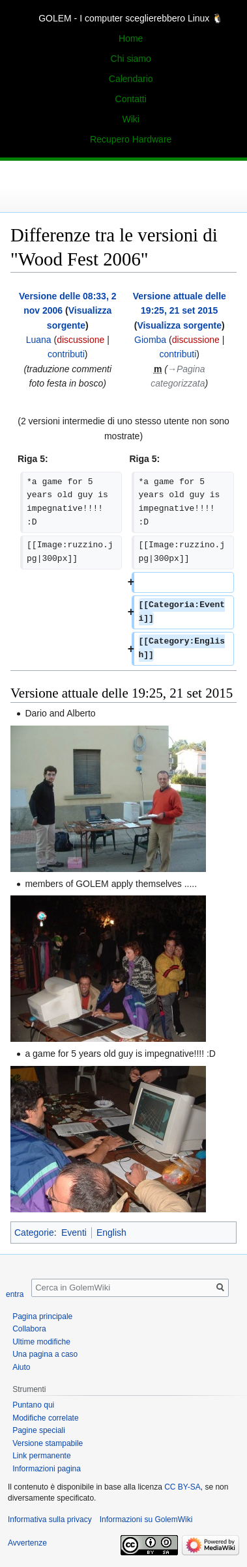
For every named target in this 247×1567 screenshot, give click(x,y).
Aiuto (21, 1367)
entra (14, 1294)
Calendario (131, 79)
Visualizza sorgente (179, 325)
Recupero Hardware (130, 139)
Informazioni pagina (46, 1468)
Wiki (130, 119)
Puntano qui (33, 1405)
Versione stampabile (47, 1443)
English (111, 1232)
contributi (66, 354)
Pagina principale (42, 1316)
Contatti (131, 99)
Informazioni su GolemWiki (146, 1519)
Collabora (29, 1328)
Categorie (34, 1232)
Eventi (74, 1232)
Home (131, 38)
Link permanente (41, 1455)
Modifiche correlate (45, 1418)
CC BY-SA (182, 1487)
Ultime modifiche (41, 1341)
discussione (80, 339)
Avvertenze (27, 1542)
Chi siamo (131, 58)
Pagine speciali (38, 1430)
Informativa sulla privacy (50, 1519)
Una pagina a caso (45, 1354)
